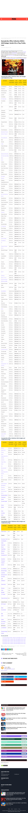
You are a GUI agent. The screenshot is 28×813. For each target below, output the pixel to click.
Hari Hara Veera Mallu (5, 155)
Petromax (2, 588)
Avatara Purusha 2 (4, 349)
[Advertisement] (14, 9)
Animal (2, 452)
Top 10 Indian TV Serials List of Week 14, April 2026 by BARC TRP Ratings (16, 719)
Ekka (2, 157)
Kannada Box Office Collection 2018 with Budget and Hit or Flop (14, 643)
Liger (2, 578)
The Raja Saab (3, 98)
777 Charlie (3, 594)
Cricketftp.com (16, 774)
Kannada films (14, 53)
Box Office (4, 645)
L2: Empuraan (3, 226)
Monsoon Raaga (4, 570)
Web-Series (14, 756)
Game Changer (3, 238)
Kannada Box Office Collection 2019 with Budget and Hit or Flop (14, 642)
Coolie (2, 143)
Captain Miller (3, 433)
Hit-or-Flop (14, 742)
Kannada (24, 51)
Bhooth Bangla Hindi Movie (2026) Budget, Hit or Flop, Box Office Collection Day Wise (16, 728)
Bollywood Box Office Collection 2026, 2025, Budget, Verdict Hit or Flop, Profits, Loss (16, 714)
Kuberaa (2, 178)
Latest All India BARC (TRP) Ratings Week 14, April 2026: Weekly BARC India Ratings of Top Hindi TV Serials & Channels (15, 709)
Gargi (2, 590)
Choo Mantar (3, 240)
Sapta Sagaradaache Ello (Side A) (4, 472)
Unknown (6, 667)
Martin (2, 271)
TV (14, 747)
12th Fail (2, 459)
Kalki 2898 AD (3, 291)
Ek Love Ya (3, 623)
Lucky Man (3, 572)
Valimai (2, 619)
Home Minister (3, 609)
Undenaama (3, 497)
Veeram (2, 499)
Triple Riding (3, 549)
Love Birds (3, 513)
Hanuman (3, 435)
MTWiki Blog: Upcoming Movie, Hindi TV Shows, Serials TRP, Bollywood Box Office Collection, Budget (17, 811)
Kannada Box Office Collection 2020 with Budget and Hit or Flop (14, 640)
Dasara (2, 505)
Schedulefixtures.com (4, 775)
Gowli (2, 511)
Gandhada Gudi (4, 555)
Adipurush (3, 489)
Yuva (2, 361)
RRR (2, 613)
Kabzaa (2, 507)
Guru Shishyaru (3, 568)
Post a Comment (4, 670)
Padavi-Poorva (3, 531)
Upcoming (14, 753)
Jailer (2, 477)
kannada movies (22, 645)
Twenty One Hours (4, 598)
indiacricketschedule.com (5, 774)
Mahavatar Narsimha (4, 153)
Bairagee (2, 592)
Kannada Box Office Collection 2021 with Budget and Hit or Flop (14, 639)
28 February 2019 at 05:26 (9, 669)
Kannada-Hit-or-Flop (11, 646)
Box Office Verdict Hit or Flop (11, 645)
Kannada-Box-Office (4, 646)
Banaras (2, 553)
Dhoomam (3, 487)
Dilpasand (3, 551)
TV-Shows (14, 750)
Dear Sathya (3, 621)
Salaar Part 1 (3, 450)
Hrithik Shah (4, 47)
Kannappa (3, 176)
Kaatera (2, 448)
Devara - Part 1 (3, 277)
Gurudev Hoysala (4, 501)
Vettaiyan (2, 275)
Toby (2, 475)
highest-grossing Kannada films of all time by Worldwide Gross (15, 58)
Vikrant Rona (3, 584)
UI (1, 242)
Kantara (2, 564)
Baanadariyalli (3, 468)
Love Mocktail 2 (3, 627)
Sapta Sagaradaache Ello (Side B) (4, 456)
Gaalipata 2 (3, 580)
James (2, 615)
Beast (2, 607)
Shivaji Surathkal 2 (4, 495)
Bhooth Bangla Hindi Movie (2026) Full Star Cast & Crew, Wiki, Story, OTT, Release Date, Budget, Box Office (16, 723)
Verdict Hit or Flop (11, 55)
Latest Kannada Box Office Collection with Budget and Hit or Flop (14, 637)
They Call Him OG (4, 137)
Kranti (2, 515)
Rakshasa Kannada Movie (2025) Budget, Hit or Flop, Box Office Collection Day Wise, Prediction (16, 799)
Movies (14, 744)
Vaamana (2, 212)
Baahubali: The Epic (4, 131)
